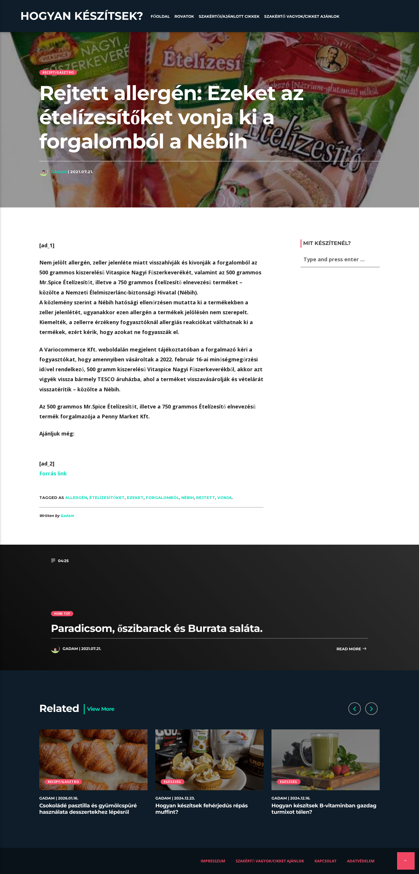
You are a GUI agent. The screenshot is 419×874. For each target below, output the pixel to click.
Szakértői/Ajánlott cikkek (229, 16)
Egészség (172, 781)
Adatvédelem (360, 861)
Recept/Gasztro (58, 72)
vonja (224, 497)
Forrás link (53, 473)
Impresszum (213, 861)
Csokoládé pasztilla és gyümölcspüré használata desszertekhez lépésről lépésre (88, 811)
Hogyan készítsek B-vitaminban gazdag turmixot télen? (324, 808)
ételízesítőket (107, 497)
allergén (76, 497)
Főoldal (160, 16)
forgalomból (162, 497)
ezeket (135, 497)
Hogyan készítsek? (81, 16)
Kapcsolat (325, 861)
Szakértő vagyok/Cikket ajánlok (302, 16)
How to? (62, 613)
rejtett (205, 497)
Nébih (187, 497)
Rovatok (184, 16)
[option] (93, 775)
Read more (351, 649)
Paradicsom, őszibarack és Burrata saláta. (156, 628)
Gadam (59, 171)
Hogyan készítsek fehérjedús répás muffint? (201, 808)
